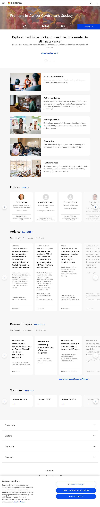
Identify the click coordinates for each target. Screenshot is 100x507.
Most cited (40, 238)
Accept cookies (76, 498)
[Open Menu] (3, 3)
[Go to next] (95, 206)
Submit (87, 26)
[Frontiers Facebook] (39, 476)
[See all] (25, 187)
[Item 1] (50, 60)
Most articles (41, 331)
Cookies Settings (76, 486)
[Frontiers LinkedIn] (53, 476)
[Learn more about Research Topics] (74, 379)
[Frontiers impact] (30, 26)
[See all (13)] (39, 325)
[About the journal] (49, 53)
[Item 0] (46, 60)
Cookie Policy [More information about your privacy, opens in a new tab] (19, 504)
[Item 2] (53, 60)
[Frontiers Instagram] (60, 476)
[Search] (90, 3)
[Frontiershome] (15, 3)
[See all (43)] (28, 232)
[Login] (96, 3)
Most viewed (28, 238)
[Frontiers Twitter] (46, 476)
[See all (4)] (29, 391)
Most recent (15, 238)
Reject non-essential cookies (76, 492)
